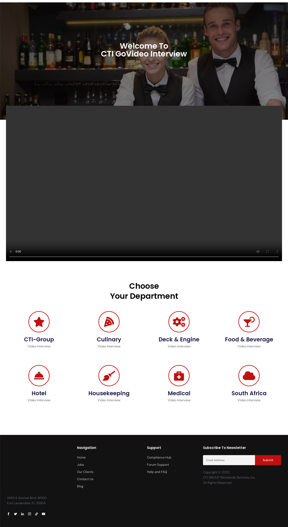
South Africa (249, 393)
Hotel (39, 393)
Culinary (109, 339)
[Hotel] (39, 375)
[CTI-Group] (39, 321)
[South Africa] (249, 375)
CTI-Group (39, 339)
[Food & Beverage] (249, 321)
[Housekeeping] (109, 375)
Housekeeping (109, 393)
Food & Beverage (249, 339)
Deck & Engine (179, 339)
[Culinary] (109, 321)
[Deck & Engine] (179, 321)
